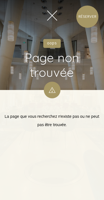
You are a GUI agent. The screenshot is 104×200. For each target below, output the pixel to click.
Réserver (87, 16)
